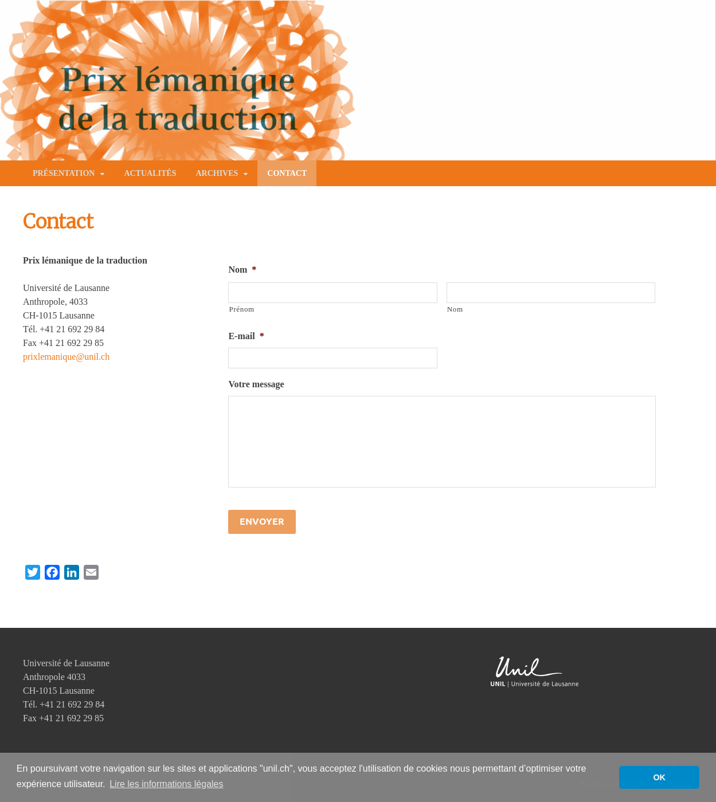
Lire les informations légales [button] (166, 784)
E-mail (246, 336)
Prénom (241, 309)
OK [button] (659, 777)
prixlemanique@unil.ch (66, 356)
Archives (216, 173)
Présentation (64, 173)
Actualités (150, 173)
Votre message (256, 384)
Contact (287, 173)
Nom (242, 269)
